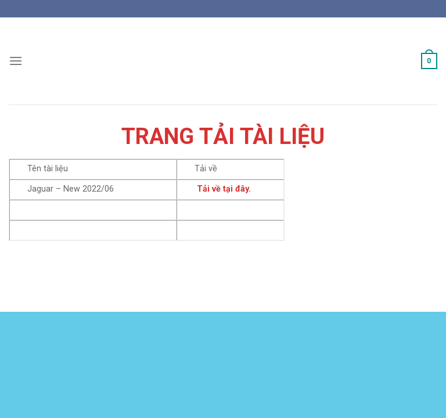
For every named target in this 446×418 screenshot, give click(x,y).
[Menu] (16, 60)
